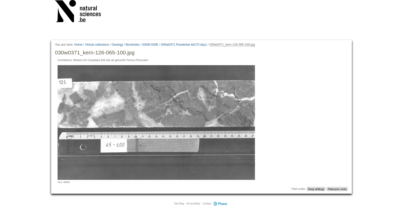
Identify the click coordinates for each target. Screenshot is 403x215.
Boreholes (133, 44)
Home (78, 44)
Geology (117, 44)
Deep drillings (316, 188)
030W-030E (150, 44)
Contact (207, 203)
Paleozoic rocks (337, 188)
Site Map (179, 203)
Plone (220, 203)
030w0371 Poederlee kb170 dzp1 (184, 44)
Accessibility (193, 203)
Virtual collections (97, 44)
